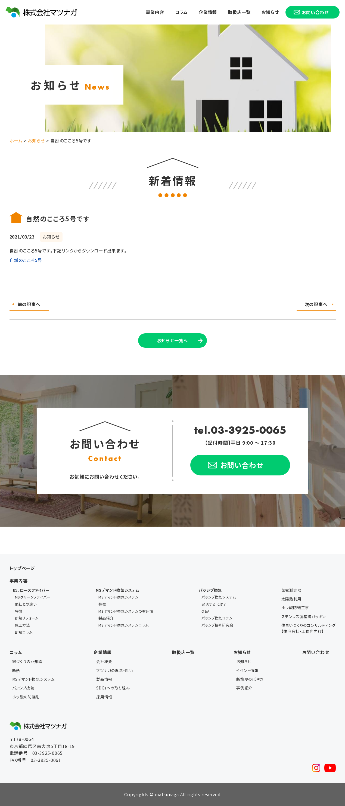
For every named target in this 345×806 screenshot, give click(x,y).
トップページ (22, 568)
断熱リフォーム (27, 618)
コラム (181, 12)
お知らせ (270, 12)
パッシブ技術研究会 (217, 625)
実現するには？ (213, 604)
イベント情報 (247, 670)
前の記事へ (29, 304)
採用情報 (104, 697)
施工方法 (22, 625)
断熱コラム (24, 632)
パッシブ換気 (23, 688)
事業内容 (155, 12)
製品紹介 (105, 618)
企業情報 (208, 12)
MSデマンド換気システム (118, 597)
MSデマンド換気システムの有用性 (125, 611)
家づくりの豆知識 (27, 661)
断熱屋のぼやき (249, 679)
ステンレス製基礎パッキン (303, 616)
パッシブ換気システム (218, 597)
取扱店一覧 (239, 12)
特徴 (19, 611)
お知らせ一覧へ (172, 340)
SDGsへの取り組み (113, 688)
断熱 (16, 670)
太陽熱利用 (291, 599)
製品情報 (104, 679)
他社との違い (26, 604)
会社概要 (104, 661)
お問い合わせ (315, 652)
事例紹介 (244, 688)
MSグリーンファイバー (33, 597)
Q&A (205, 611)
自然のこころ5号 (26, 260)
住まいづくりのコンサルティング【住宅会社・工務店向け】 (308, 628)
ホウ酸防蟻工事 (295, 607)
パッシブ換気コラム (216, 618)
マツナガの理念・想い (114, 670)
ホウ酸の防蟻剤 (26, 697)
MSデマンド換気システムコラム (123, 625)
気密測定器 (291, 590)
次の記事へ (316, 304)
